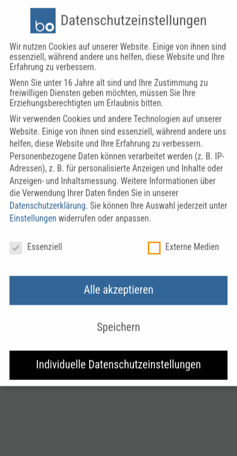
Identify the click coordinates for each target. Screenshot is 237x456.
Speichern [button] (118, 321)
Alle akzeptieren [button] (118, 283)
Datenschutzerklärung (47, 199)
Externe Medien (183, 240)
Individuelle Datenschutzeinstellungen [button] (118, 358)
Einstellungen (32, 211)
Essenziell (35, 240)
